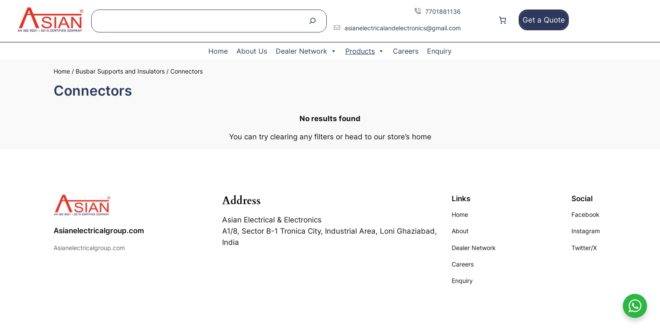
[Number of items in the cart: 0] (503, 20)
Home (218, 51)
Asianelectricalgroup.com (99, 230)
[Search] (312, 21)
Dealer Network (306, 51)
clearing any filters (302, 136)
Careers (405, 51)
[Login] (480, 20)
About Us (251, 51)
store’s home (409, 136)
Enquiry (439, 51)
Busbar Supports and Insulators (120, 71)
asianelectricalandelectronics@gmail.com (402, 28)
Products (364, 51)
